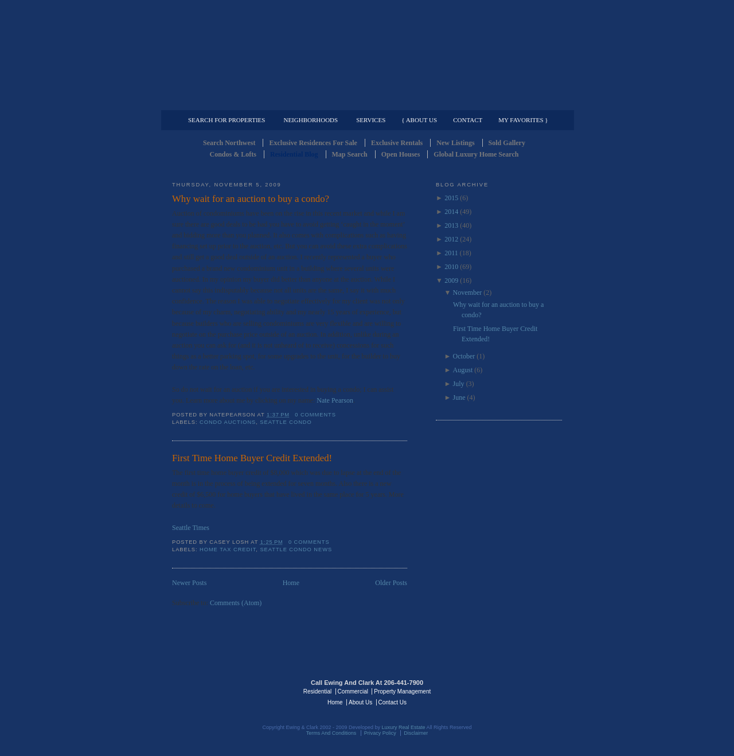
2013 (451, 225)
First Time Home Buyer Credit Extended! (252, 458)
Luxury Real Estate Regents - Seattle (222, 691)
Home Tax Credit (228, 549)
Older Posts (391, 583)
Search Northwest (229, 143)
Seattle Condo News (296, 549)
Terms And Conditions (331, 733)
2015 (451, 198)
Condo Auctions (228, 422)
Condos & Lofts (233, 154)
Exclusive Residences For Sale (313, 143)
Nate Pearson (335, 400)
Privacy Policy (380, 733)
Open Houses (400, 154)
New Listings (455, 143)
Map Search (350, 154)
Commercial (365, 101)
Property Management (502, 101)
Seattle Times (190, 528)
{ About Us (419, 119)
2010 (451, 267)
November (467, 293)
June (459, 397)
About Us (360, 702)
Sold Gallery (507, 143)
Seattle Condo (285, 422)
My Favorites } (523, 119)
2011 (451, 253)
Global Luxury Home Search (476, 154)
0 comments (315, 415)
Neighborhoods (310, 119)
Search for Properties (226, 119)
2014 (451, 212)
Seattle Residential (367, 54)
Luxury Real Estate (512, 691)
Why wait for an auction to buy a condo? (250, 198)
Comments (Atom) (235, 603)
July (458, 384)
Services (370, 119)
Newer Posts (189, 583)
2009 (451, 280)
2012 (451, 239)
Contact (467, 119)
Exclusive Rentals (397, 143)
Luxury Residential (230, 101)
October (464, 356)
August (463, 370)
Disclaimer (416, 733)
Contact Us (392, 702)
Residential (317, 691)
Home (291, 583)
